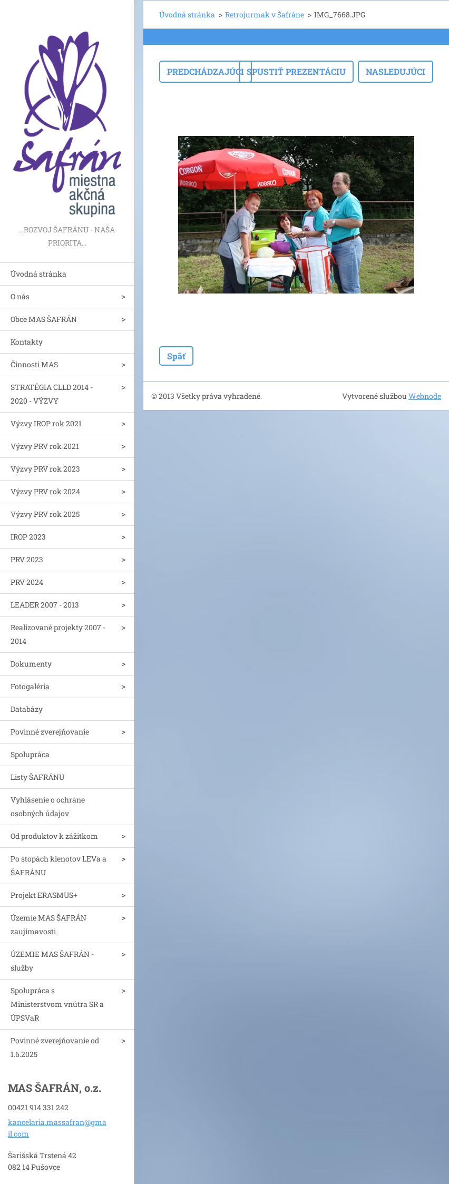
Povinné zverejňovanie (50, 732)
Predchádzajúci (205, 71)
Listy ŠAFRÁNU (37, 777)
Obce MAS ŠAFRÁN (44, 319)
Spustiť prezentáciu (296, 71)
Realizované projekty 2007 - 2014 (58, 634)
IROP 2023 (28, 537)
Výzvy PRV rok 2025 (45, 514)
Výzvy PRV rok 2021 (45, 446)
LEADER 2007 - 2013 (45, 605)
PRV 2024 (27, 582)
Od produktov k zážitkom (54, 836)
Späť (176, 355)
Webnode (424, 396)
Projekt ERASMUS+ (44, 895)
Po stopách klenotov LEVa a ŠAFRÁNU (58, 865)
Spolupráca (30, 754)
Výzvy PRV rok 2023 (45, 469)
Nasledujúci (395, 71)
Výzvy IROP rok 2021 (46, 423)
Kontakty (27, 342)
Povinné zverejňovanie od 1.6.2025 (55, 1047)
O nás (20, 296)
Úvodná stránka (38, 274)
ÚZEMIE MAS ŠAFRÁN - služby (52, 961)
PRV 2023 (27, 559)
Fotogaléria (30, 686)
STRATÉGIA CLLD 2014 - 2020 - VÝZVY (52, 394)
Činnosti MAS (34, 364)
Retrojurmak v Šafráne (264, 14)
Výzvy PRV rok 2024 (45, 491)
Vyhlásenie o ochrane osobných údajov (48, 806)
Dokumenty (31, 664)
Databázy (27, 709)
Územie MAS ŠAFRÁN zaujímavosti (48, 924)
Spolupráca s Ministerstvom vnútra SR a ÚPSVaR (57, 1004)
